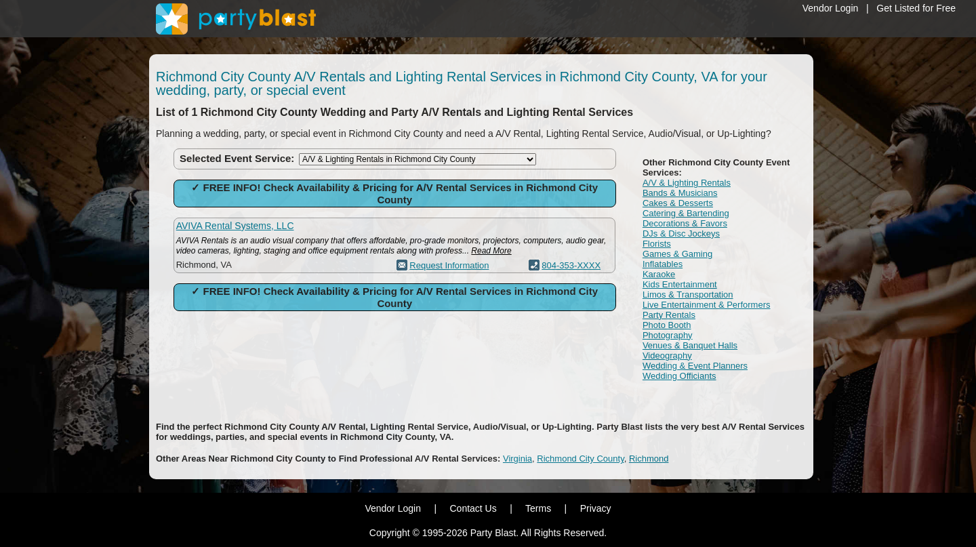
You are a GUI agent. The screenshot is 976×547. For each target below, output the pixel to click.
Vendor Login (830, 8)
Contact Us (472, 508)
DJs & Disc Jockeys (681, 233)
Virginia (517, 458)
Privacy (595, 508)
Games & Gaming (677, 254)
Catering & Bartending (686, 213)
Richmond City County (580, 458)
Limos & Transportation (688, 294)
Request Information (449, 265)
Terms (538, 508)
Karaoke (659, 274)
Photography (668, 335)
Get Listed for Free (916, 8)
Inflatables (663, 264)
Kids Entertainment (680, 284)
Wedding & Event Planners (695, 366)
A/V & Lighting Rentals (687, 183)
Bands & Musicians (680, 193)
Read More (491, 251)
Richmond (649, 458)
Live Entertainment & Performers (707, 305)
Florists (657, 244)
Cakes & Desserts (678, 203)
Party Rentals (669, 315)
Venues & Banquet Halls (690, 345)
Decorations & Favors (685, 223)
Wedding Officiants (679, 376)
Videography (667, 355)
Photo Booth (667, 325)
